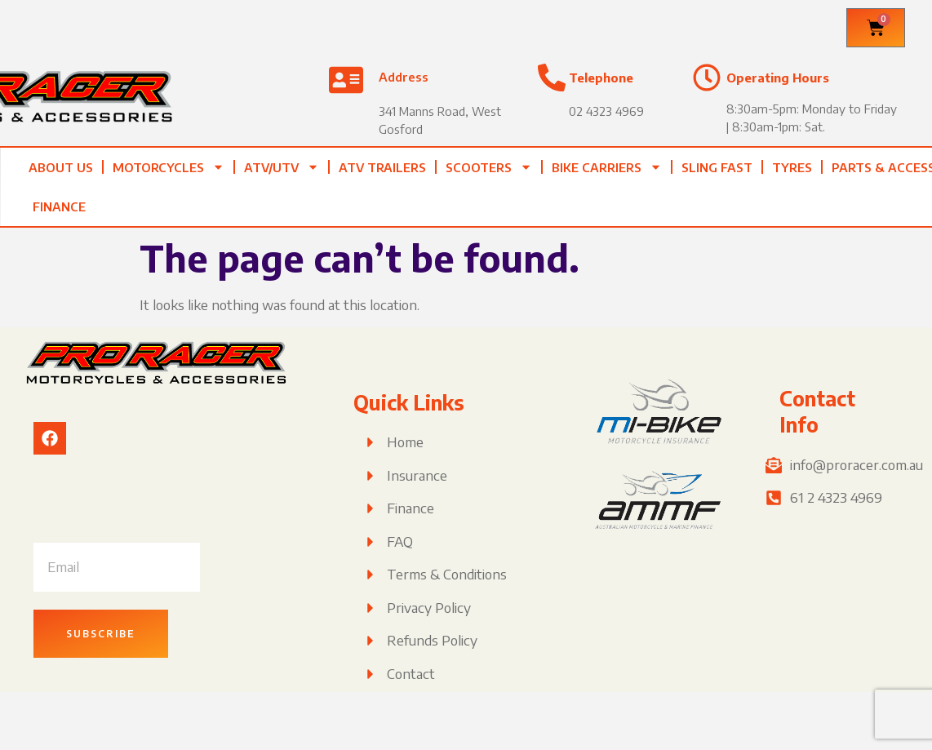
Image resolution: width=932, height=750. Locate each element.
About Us (61, 167)
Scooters (489, 167)
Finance (59, 206)
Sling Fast (716, 167)
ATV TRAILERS (382, 167)
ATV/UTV (281, 167)
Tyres (792, 167)
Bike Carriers (607, 167)
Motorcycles (168, 167)
